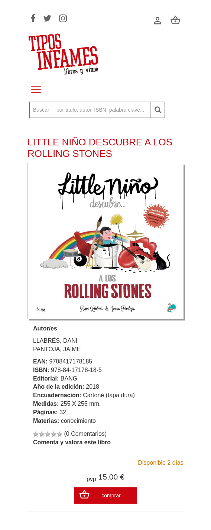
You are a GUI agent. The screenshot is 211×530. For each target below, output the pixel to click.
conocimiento (78, 421)
